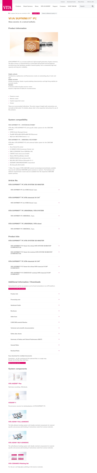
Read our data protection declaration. (48, 469)
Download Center (71, 1)
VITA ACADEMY (45, 6)
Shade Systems (28, 6)
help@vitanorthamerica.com (15, 459)
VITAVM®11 (36, 383)
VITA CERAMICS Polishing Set (43, 420)
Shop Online (81, 1)
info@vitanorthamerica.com (10, 455)
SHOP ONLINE (72, 6)
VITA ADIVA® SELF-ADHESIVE (43, 407)
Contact (63, 1)
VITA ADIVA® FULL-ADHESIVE (43, 394)
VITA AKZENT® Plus (39, 371)
